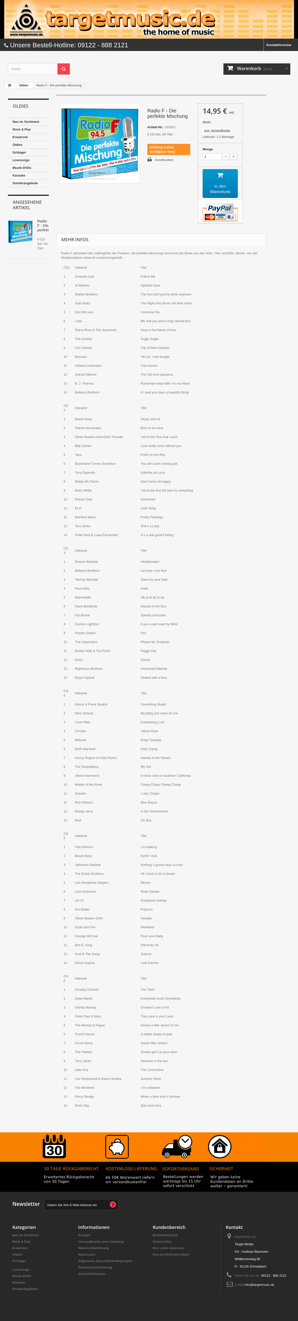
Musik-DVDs (22, 168)
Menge (208, 149)
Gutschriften (162, 1242)
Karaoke (19, 175)
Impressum (86, 1255)
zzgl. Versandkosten (217, 130)
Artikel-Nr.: (155, 127)
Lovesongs (21, 160)
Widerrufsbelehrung (93, 1249)
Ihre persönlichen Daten (171, 1255)
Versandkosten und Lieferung (101, 1242)
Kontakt (84, 1236)
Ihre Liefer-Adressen (168, 1249)
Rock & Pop (22, 129)
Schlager (19, 152)
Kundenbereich (169, 1228)
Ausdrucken (164, 160)
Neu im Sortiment (26, 122)
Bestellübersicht (165, 1236)
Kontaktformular (278, 45)
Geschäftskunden (91, 1274)
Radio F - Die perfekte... (45, 225)
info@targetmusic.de (259, 1285)
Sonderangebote (25, 183)
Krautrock (20, 137)
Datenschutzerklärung (95, 1268)
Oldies (18, 145)
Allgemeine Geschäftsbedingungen (105, 1262)
